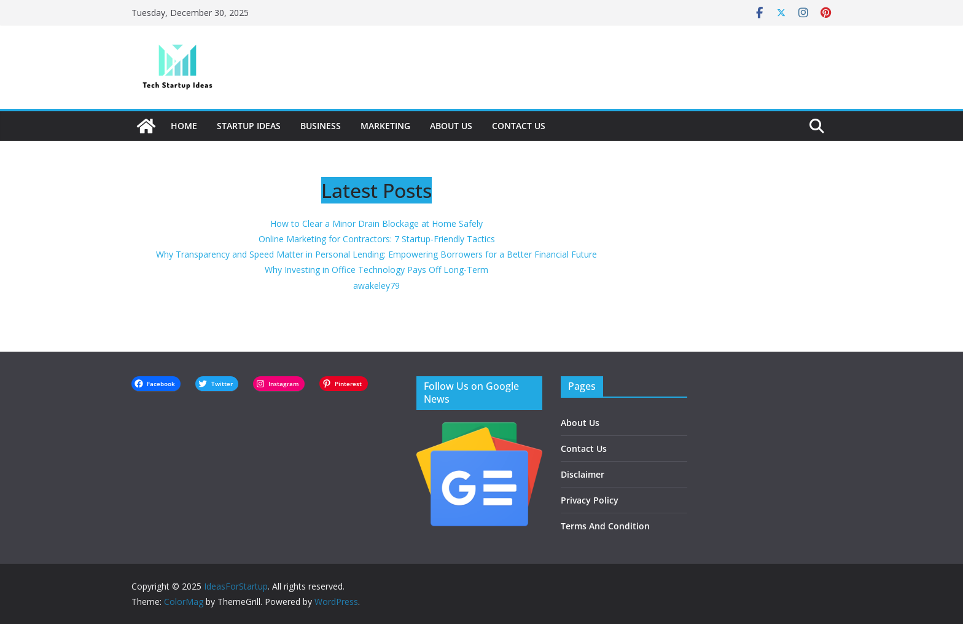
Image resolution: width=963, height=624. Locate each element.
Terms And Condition (605, 526)
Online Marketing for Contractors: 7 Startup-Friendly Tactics (377, 239)
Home (184, 126)
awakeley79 (376, 285)
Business (320, 126)
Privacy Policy (589, 500)
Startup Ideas (249, 126)
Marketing (385, 126)
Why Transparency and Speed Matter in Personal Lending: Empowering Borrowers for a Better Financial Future (376, 254)
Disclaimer (582, 474)
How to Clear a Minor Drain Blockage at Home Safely (376, 223)
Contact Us (518, 126)
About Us (451, 126)
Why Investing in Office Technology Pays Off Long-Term (376, 269)
